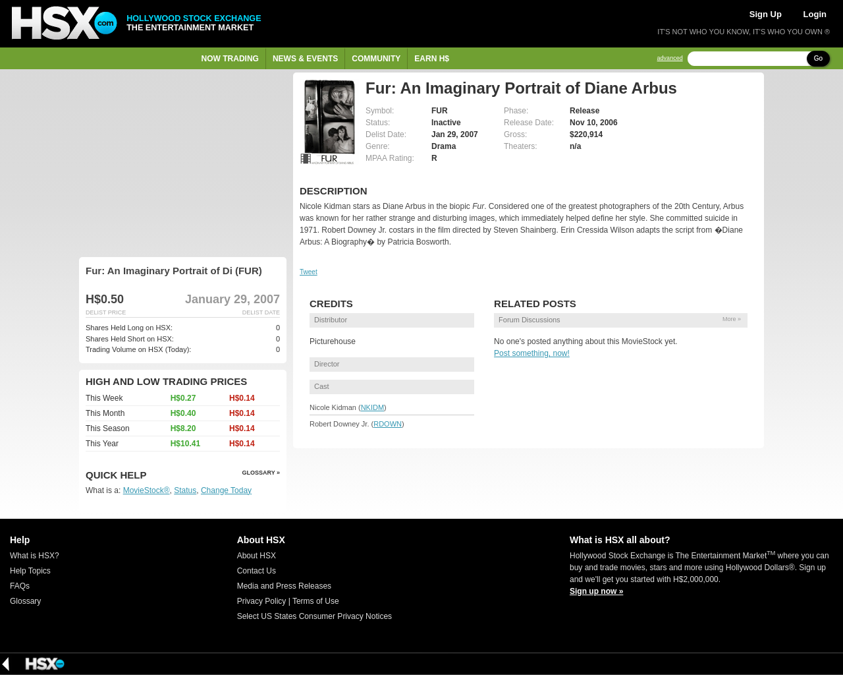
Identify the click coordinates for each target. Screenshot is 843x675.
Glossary (25, 601)
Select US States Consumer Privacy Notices (314, 616)
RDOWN (387, 424)
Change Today (226, 490)
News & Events (305, 58)
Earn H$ (431, 58)
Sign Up (765, 14)
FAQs (20, 586)
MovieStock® (146, 490)
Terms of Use (315, 601)
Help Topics (30, 570)
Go (818, 58)
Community (376, 58)
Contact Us (256, 570)
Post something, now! (532, 353)
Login (815, 14)
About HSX (256, 555)
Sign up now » (596, 591)
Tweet (308, 272)
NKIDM (372, 407)
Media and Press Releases (284, 586)
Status (185, 490)
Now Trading (230, 58)
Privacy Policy (261, 601)
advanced (670, 58)
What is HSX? (34, 555)
